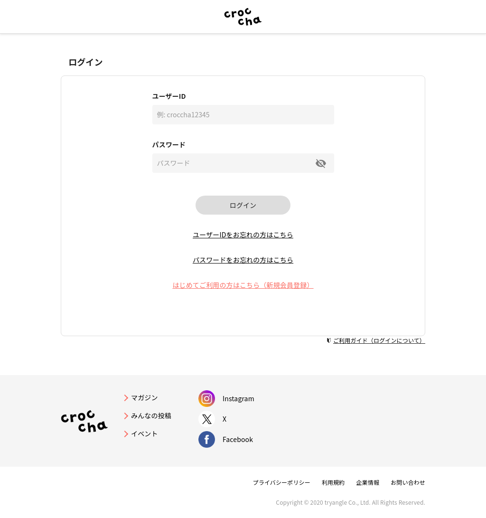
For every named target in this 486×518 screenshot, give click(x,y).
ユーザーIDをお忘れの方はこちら (243, 234)
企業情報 (367, 482)
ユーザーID (169, 96)
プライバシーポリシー (281, 482)
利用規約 (333, 482)
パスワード (169, 144)
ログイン (243, 205)
